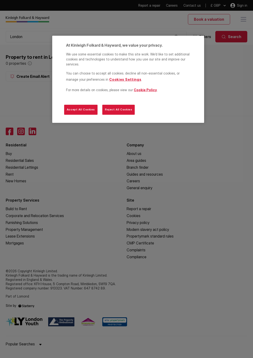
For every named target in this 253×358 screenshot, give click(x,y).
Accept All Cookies (81, 109)
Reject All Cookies (118, 109)
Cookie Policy (145, 90)
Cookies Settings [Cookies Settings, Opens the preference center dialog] (125, 79)
